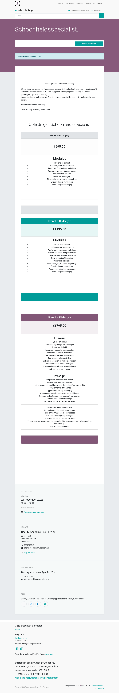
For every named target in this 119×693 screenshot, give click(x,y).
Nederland (97, 10)
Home (17, 629)
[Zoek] (101, 15)
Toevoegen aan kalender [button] (34, 512)
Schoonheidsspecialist (78, 10)
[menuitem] (60, 3)
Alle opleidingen (24, 10)
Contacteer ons (21, 638)
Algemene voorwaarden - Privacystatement (36, 678)
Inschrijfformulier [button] (89, 44)
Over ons (49, 654)
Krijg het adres (29, 553)
